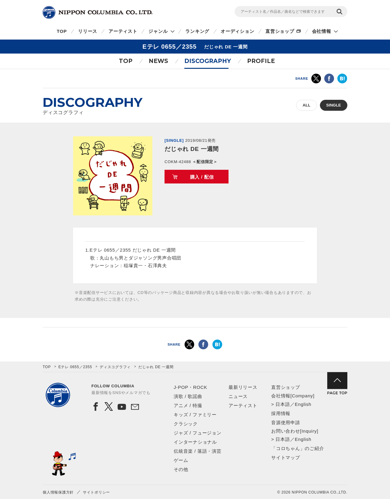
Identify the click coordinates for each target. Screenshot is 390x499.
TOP (62, 31)
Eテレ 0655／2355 (75, 367)
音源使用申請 (285, 422)
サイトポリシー (96, 492)
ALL (306, 105)
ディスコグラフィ (115, 367)
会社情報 (321, 31)
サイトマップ (285, 457)
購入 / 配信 (202, 177)
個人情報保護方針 (58, 492)
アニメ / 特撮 (188, 405)
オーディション (237, 31)
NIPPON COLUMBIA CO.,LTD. (97, 12)
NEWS (158, 61)
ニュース (238, 396)
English (303, 404)
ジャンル (158, 31)
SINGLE (333, 105)
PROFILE (261, 61)
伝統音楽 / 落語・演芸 (198, 451)
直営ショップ (279, 31)
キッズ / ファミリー (195, 414)
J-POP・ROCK (190, 387)
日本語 (282, 404)
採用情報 (280, 413)
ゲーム (181, 460)
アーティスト (122, 31)
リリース (87, 31)
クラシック (186, 423)
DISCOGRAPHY (207, 61)
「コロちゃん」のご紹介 (297, 448)
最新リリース (243, 387)
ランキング (197, 31)
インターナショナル (195, 442)
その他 (181, 469)
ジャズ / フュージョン (198, 432)
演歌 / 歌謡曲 (188, 396)
